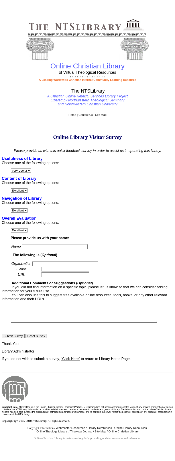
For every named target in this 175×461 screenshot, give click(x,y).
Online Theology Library (51, 434)
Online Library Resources (130, 431)
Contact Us (86, 114)
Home (72, 114)
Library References (100, 431)
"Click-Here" (70, 362)
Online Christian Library (123, 434)
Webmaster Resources (70, 431)
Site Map (100, 114)
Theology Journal (81, 434)
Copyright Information (40, 431)
